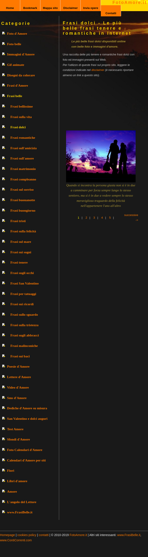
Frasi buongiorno (22, 210)
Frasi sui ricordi (22, 304)
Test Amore (15, 429)
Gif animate (15, 65)
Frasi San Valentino (24, 283)
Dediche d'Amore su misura (27, 408)
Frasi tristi (18, 221)
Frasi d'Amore (17, 85)
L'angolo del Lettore (22, 502)
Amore (12, 491)
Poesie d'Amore (18, 366)
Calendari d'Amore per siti (26, 460)
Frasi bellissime (21, 106)
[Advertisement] (96, 102)
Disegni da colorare (21, 75)
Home (10, 8)
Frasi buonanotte (22, 200)
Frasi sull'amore (22, 158)
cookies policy (26, 535)
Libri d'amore (17, 481)
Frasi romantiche (22, 137)
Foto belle (14, 44)
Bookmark (30, 8)
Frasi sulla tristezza (24, 325)
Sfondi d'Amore (18, 439)
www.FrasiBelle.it (20, 512)
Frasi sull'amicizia (23, 148)
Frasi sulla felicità (23, 231)
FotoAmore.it (130, 2)
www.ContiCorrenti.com (16, 540)
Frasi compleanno (23, 179)
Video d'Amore (18, 387)
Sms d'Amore (17, 398)
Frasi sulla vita (21, 117)
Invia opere (90, 8)
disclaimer (97, 70)
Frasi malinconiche (24, 346)
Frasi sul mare (20, 241)
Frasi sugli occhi (22, 273)
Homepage (7, 535)
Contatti (110, 13)
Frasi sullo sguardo (24, 314)
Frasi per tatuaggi (23, 294)
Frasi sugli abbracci (24, 335)
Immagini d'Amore (21, 54)
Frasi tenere (19, 262)
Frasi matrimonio (23, 169)
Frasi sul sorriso (22, 189)
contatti (44, 535)
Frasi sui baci (20, 356)
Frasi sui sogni (20, 252)
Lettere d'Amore (19, 377)
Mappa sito (50, 8)
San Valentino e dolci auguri (27, 418)
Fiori (10, 470)
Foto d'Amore (17, 33)
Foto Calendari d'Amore (24, 450)
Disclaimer (70, 8)
